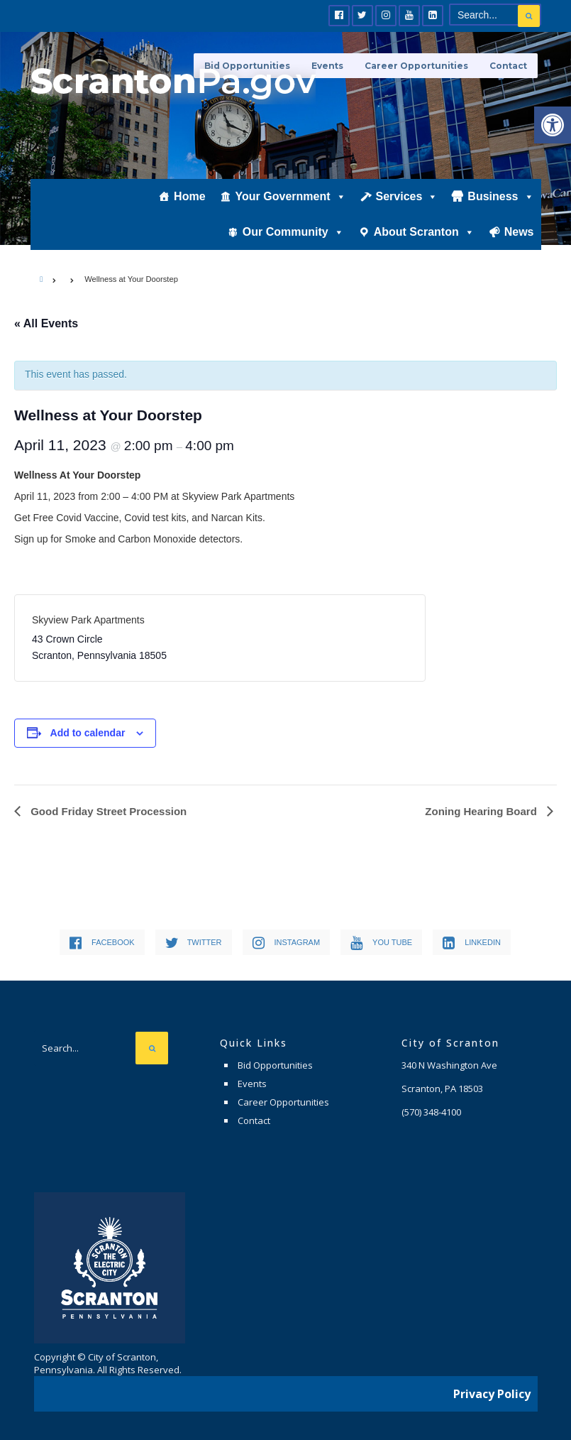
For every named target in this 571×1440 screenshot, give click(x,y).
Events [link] (252, 1083)
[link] (552, 125)
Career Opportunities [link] (416, 65)
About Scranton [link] (424, 232)
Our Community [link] (293, 232)
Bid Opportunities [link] (275, 1065)
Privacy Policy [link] (492, 1394)
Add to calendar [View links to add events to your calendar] (88, 732)
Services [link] (407, 196)
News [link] (519, 232)
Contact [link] (508, 65)
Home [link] (189, 196)
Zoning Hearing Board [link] (482, 811)
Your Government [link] (290, 196)
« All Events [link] (46, 323)
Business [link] (500, 196)
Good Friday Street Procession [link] (107, 811)
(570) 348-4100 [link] (431, 1112)
